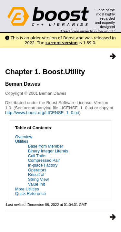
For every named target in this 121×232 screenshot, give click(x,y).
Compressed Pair (44, 160)
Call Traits (37, 155)
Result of (36, 174)
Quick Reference (30, 193)
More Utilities (27, 189)
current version (61, 42)
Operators (37, 170)
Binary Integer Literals (48, 151)
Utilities (21, 141)
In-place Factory (43, 165)
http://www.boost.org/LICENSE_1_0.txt (42, 112)
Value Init (36, 184)
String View (38, 179)
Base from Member (45, 146)
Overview (23, 136)
